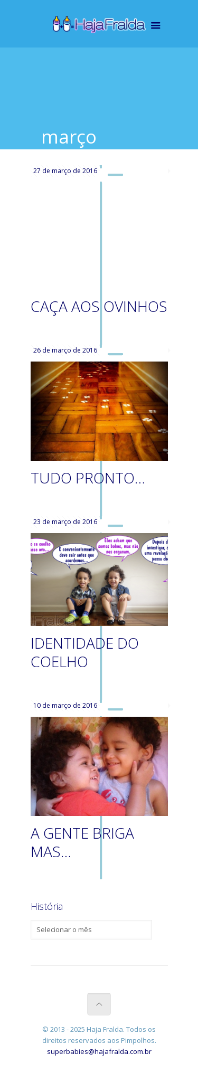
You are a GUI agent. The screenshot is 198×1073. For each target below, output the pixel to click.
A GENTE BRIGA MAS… (82, 842)
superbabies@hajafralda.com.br (99, 1051)
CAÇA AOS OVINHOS (99, 306)
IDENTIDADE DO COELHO (85, 652)
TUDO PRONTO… (88, 478)
